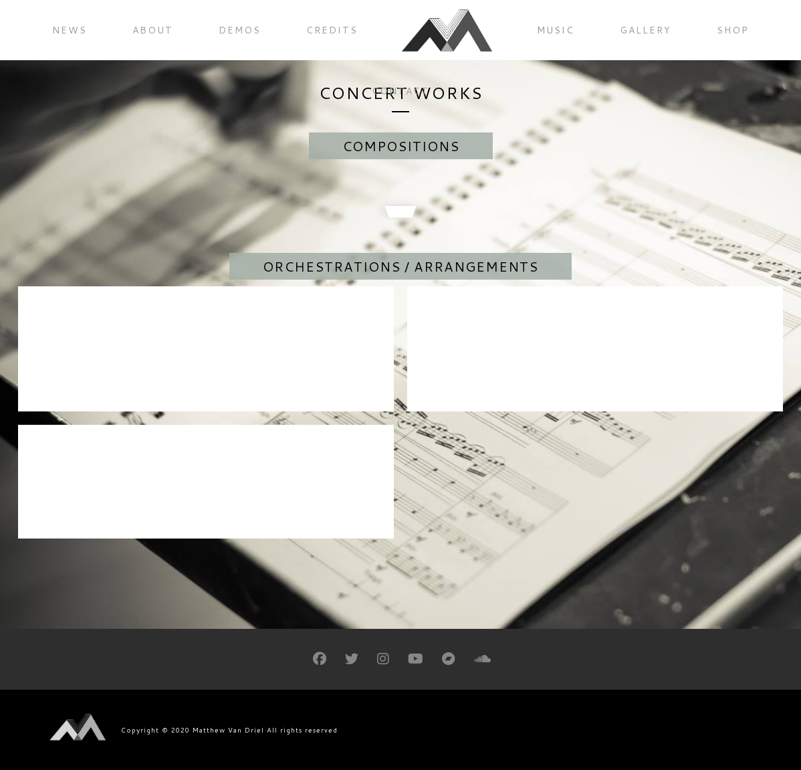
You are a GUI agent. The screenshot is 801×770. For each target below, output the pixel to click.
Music (555, 30)
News (69, 30)
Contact (400, 91)
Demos (240, 30)
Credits (332, 30)
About (152, 30)
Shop (733, 30)
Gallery (645, 30)
